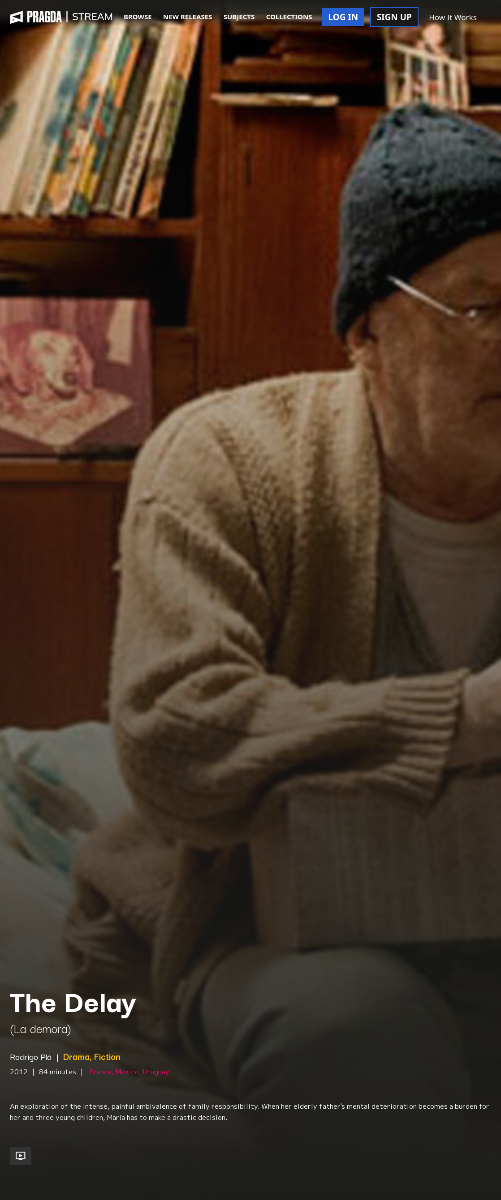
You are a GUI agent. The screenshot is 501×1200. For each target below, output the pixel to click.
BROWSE (138, 16)
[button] (492, 18)
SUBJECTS (239, 16)
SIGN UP (394, 17)
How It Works (453, 17)
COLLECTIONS (289, 16)
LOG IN (343, 17)
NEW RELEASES (187, 16)
